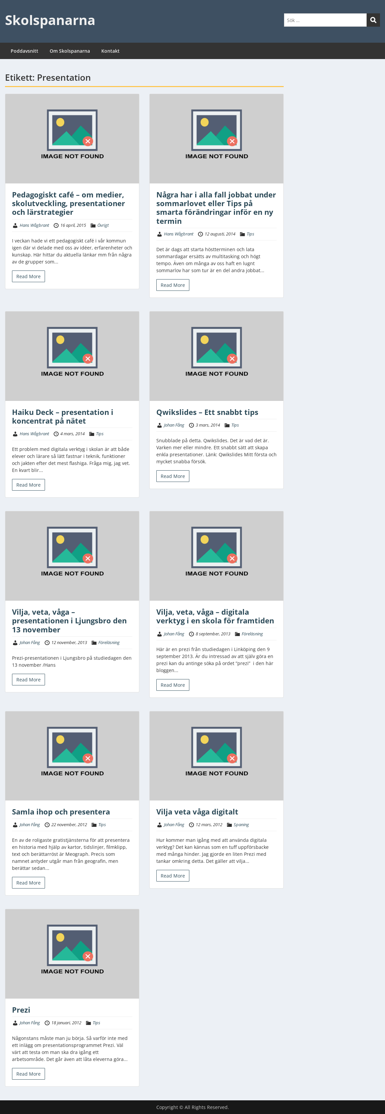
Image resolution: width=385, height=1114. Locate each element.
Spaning (241, 824)
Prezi (21, 1010)
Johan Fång (174, 425)
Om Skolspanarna (70, 51)
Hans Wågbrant (34, 225)
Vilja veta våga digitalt (197, 811)
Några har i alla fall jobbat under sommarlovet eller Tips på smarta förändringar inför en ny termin (216, 207)
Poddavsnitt (24, 51)
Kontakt (110, 51)
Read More (28, 276)
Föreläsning (109, 642)
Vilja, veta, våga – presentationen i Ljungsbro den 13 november (69, 620)
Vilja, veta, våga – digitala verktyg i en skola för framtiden (215, 616)
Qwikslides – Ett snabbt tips (207, 412)
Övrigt (103, 225)
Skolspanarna (50, 20)
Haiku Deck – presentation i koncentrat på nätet (62, 416)
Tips (250, 234)
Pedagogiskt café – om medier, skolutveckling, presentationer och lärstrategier (68, 203)
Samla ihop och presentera (61, 811)
